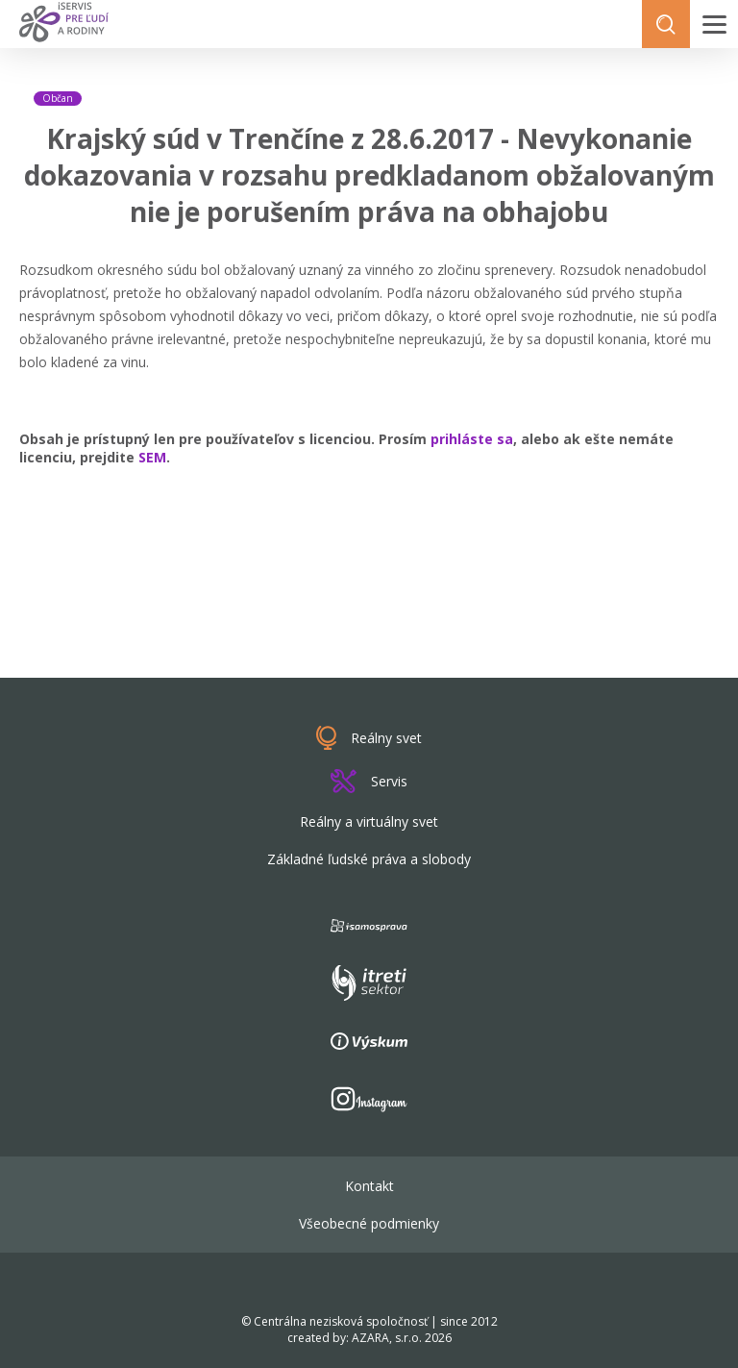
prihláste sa (471, 439)
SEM (152, 457)
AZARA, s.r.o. (387, 1338)
